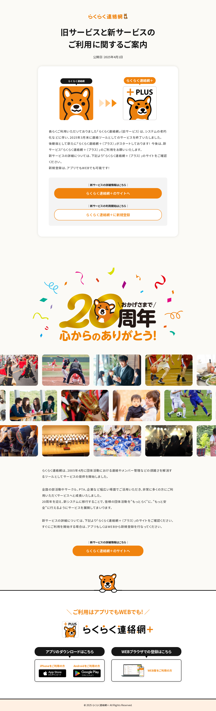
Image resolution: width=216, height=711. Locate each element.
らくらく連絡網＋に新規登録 (108, 214)
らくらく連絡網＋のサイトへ (108, 193)
